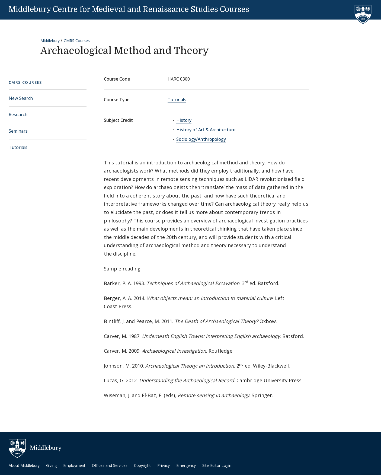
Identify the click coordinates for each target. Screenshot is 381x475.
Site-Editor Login (216, 465)
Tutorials (18, 147)
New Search (21, 98)
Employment (74, 465)
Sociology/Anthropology (201, 139)
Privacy (163, 465)
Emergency (186, 465)
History (183, 120)
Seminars (18, 131)
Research (18, 114)
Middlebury (50, 40)
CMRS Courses (77, 40)
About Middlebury (24, 465)
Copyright (142, 465)
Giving (51, 465)
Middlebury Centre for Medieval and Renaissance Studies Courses (129, 9)
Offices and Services (109, 465)
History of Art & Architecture (205, 130)
